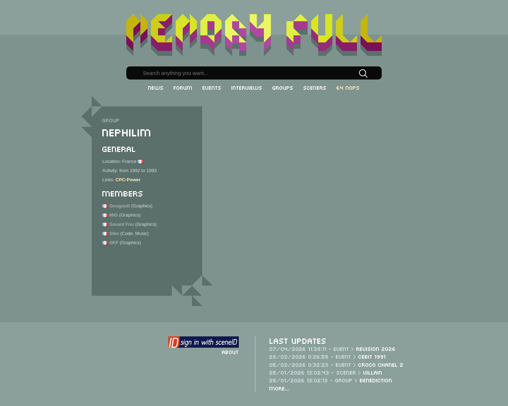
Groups (283, 87)
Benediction (376, 380)
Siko (114, 233)
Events (212, 87)
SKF (114, 242)
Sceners (315, 87)
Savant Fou (121, 224)
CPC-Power (128, 179)
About (230, 351)
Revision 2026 (376, 348)
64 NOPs (348, 87)
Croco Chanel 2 (381, 364)
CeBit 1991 (372, 356)
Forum (183, 87)
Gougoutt (119, 205)
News (156, 87)
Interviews (246, 87)
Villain (372, 372)
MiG (113, 215)
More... (279, 388)
